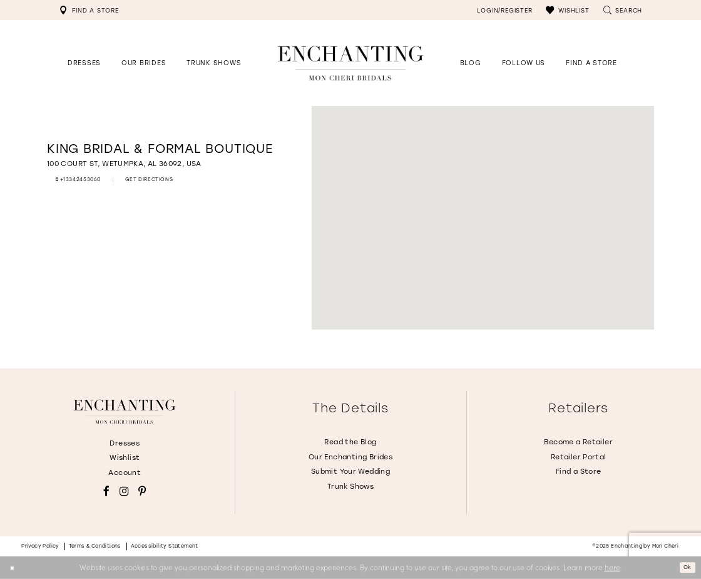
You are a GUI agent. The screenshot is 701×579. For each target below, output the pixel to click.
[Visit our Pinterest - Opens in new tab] (142, 492)
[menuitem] (89, 10)
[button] (567, 10)
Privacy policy (40, 546)
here (612, 567)
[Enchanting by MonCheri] (124, 411)
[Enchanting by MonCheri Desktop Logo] (350, 63)
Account (124, 473)
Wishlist (125, 458)
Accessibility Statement (164, 546)
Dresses (125, 443)
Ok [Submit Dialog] (684, 567)
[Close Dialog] (14, 567)
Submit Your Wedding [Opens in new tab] (350, 471)
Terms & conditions (95, 546)
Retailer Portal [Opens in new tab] (578, 457)
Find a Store (578, 471)
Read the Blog (350, 442)
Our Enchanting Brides (350, 457)
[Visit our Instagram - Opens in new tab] (124, 492)
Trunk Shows (350, 486)
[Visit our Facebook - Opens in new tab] (106, 492)
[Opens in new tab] (524, 63)
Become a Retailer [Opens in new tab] (578, 442)
